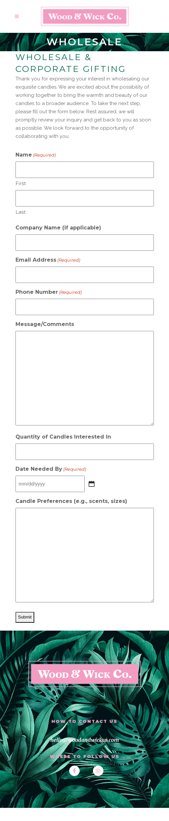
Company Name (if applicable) (58, 228)
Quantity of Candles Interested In (63, 437)
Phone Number (48, 292)
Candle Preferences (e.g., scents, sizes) (71, 501)
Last (20, 212)
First (20, 183)
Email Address (47, 260)
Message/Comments (44, 324)
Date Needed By (50, 469)
